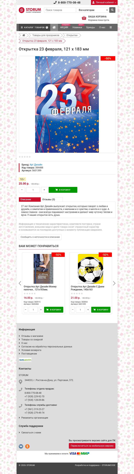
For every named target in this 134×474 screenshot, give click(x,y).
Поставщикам (28, 353)
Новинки (78, 26)
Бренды (90, 27)
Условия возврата (30, 350)
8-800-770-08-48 (69, 2)
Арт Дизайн (36, 164)
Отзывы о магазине (31, 336)
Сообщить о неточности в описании (40, 237)
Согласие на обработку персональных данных (45, 346)
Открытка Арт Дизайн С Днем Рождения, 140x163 (87, 288)
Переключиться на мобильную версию (92, 445)
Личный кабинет (104, 2)
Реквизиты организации (33, 417)
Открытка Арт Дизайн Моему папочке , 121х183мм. (40, 288)
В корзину (62, 190)
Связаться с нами (30, 432)
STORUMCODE (108, 465)
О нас (102, 27)
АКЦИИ (65, 26)
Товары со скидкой (31, 339)
